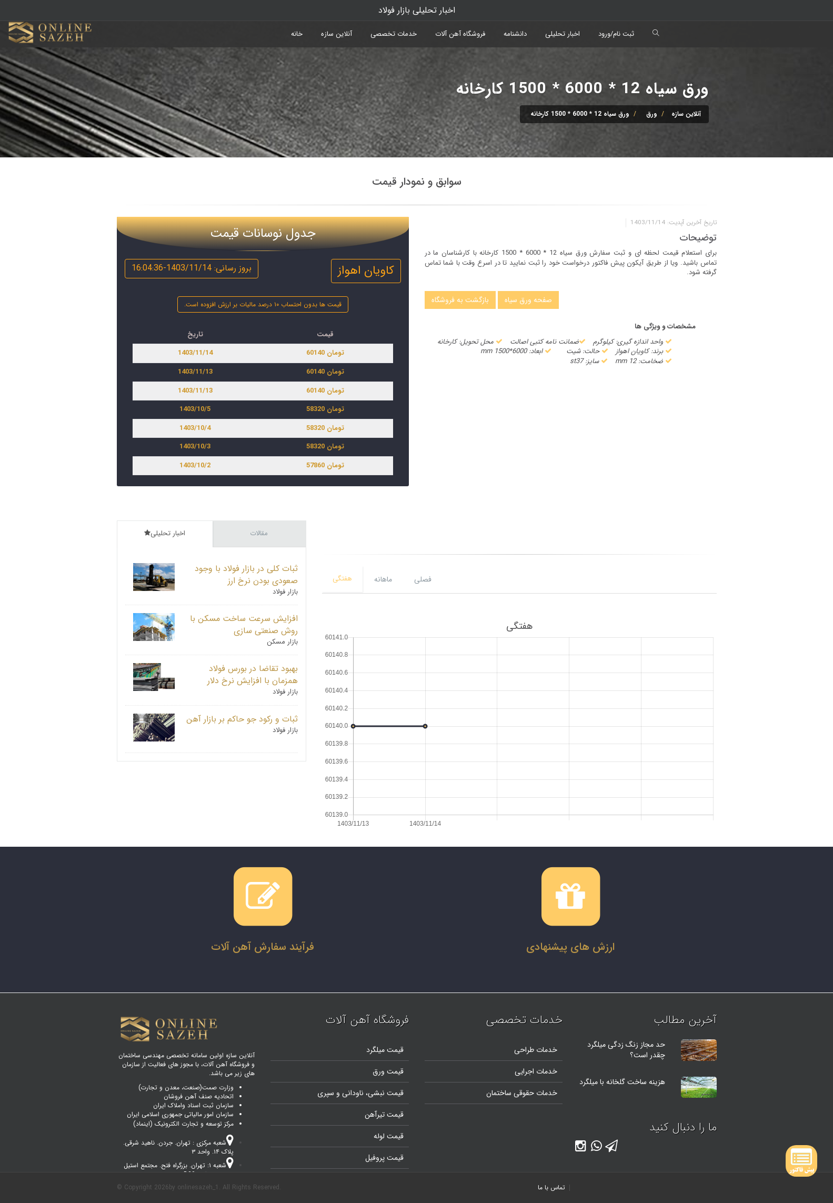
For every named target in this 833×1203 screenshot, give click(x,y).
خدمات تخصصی (393, 33)
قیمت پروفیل (384, 1158)
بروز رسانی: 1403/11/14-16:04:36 (192, 268)
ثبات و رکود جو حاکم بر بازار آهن (242, 719)
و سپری (328, 1093)
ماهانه (383, 579)
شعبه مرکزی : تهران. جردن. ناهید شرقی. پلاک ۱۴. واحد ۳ (178, 1147)
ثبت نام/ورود (616, 33)
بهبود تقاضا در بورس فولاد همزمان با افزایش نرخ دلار (252, 674)
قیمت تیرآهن (384, 1114)
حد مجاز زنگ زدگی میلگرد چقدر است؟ (626, 1050)
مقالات (259, 533)
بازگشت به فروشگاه (460, 300)
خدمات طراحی (535, 1050)
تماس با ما (551, 1187)
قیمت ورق (388, 1071)
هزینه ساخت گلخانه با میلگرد (622, 1082)
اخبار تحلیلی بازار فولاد (416, 10)
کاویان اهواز (366, 270)
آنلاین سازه (336, 33)
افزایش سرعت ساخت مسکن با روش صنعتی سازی (244, 624)
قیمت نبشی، (384, 1093)
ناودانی (352, 1093)
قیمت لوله (389, 1136)
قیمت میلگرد (385, 1050)
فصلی (422, 579)
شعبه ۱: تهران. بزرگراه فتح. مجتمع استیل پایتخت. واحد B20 (179, 1169)
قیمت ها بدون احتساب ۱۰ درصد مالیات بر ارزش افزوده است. (263, 304)
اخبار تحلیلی (562, 33)
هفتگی (342, 578)
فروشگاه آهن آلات (460, 33)
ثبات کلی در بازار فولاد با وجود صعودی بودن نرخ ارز (246, 574)
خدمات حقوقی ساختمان (521, 1093)
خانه (297, 33)
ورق (651, 114)
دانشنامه (515, 33)
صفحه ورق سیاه (528, 300)
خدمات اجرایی (536, 1071)
